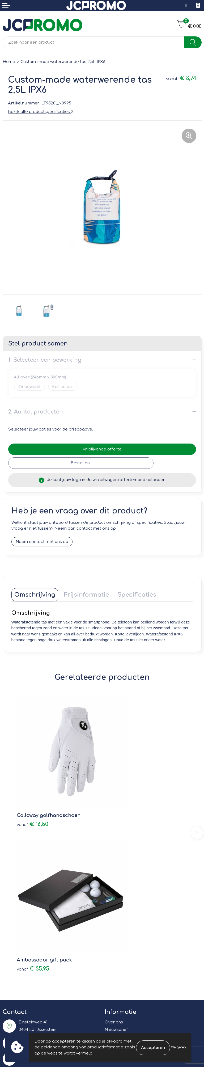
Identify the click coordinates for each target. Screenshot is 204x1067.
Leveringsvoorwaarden (128, 927)
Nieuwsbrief (116, 854)
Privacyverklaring (121, 942)
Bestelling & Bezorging (25, 934)
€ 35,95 (124, 793)
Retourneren (15, 942)
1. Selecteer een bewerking (44, 360)
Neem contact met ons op (42, 541)
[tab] (34, 594)
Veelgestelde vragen (125, 861)
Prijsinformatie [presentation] (86, 595)
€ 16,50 (32, 793)
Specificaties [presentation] (136, 595)
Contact (11, 927)
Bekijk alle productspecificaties (40, 111)
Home (9, 62)
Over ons (114, 846)
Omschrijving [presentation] (34, 595)
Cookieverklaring (121, 934)
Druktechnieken (120, 869)
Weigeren (178, 1047)
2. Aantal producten (35, 412)
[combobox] (94, 42)
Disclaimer (115, 949)
